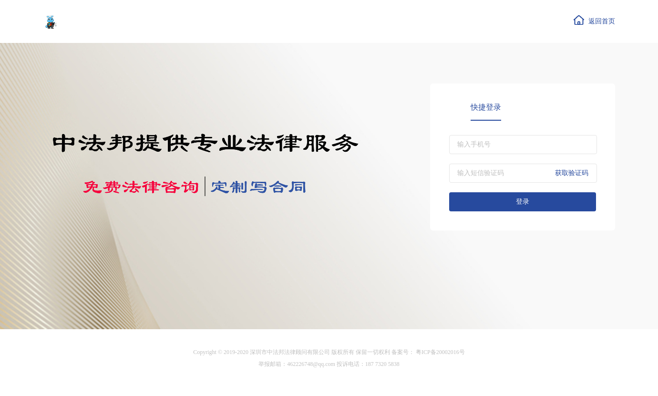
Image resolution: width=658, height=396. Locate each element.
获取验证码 (571, 173)
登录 (522, 201)
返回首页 (594, 20)
